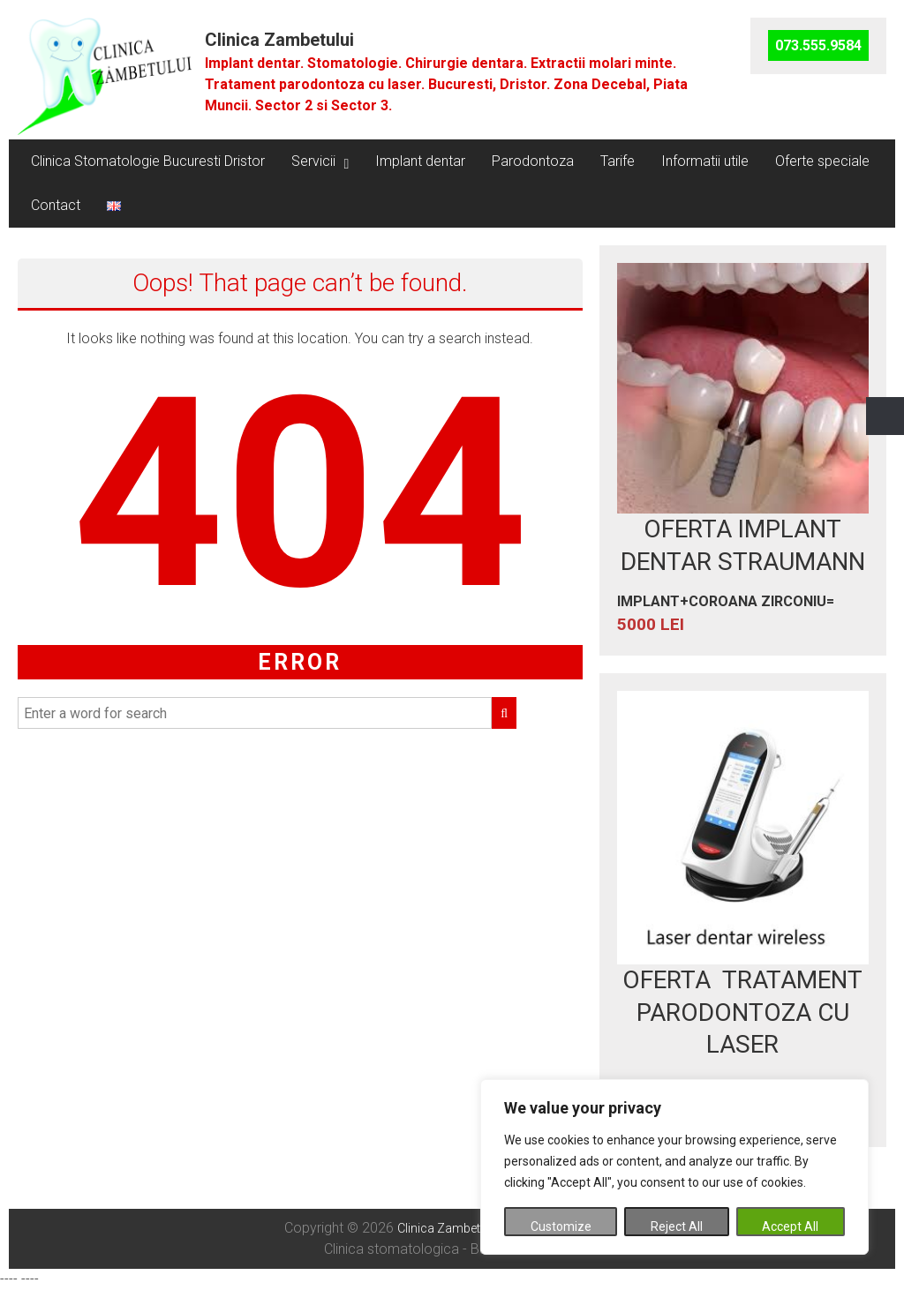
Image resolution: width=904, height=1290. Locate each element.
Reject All (677, 1226)
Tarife (617, 161)
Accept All (790, 1226)
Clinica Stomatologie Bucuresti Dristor (148, 161)
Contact (55, 205)
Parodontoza (533, 161)
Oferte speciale (822, 161)
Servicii (313, 161)
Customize (561, 1226)
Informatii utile (705, 161)
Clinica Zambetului (279, 39)
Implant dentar (420, 161)
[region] (674, 1167)
